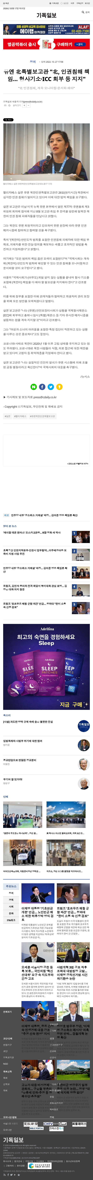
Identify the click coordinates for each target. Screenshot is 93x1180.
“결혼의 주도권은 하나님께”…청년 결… (20, 833)
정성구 (6, 783)
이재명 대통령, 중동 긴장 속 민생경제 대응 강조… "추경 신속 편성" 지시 (37, 1030)
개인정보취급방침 (55, 1161)
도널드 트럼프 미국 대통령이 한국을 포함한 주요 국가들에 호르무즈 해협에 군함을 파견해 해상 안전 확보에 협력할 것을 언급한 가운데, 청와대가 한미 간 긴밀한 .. (73, 927)
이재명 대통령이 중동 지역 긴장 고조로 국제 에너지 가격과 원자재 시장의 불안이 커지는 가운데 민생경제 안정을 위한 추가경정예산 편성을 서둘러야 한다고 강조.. (37, 1045)
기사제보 (40, 1161)
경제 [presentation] (11, 899)
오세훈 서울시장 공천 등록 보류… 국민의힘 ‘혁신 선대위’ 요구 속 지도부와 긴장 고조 (37, 973)
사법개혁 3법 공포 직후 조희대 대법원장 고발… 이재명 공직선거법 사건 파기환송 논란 (72, 973)
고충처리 (10, 1165)
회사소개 (7, 1161)
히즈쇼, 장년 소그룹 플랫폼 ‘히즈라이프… (64, 871)
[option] (24, 818)
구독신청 (79, 3)
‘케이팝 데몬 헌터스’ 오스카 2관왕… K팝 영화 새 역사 (31, 532)
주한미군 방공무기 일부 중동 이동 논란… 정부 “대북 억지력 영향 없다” (73, 1089)
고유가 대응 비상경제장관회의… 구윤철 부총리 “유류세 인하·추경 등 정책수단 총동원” (36, 1090)
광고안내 (18, 1161)
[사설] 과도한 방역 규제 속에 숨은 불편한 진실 (28, 722)
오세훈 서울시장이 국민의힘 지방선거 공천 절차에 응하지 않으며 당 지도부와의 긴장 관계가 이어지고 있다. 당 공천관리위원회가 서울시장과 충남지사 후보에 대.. (37, 990)
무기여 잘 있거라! (12, 779)
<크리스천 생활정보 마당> (77, 463)
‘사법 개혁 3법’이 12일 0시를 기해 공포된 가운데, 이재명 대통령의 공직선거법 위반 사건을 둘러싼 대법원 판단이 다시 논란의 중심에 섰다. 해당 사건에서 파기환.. (73, 990)
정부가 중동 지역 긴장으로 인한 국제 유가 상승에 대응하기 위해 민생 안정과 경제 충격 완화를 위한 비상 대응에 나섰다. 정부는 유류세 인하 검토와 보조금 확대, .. (37, 1107)
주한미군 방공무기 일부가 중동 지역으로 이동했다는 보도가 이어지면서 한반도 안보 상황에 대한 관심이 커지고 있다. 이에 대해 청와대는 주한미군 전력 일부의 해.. (73, 1104)
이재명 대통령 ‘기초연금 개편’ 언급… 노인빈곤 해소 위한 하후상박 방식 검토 (37, 914)
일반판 (65, 3)
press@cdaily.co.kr (33, 101)
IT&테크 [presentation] (11, 920)
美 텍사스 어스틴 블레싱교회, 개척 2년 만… (65, 833)
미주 (72, 3)
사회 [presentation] (11, 906)
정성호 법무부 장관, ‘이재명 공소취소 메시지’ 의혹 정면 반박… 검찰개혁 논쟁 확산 (73, 1032)
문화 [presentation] (11, 913)
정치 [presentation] (11, 893)
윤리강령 (21, 1165)
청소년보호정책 (73, 1161)
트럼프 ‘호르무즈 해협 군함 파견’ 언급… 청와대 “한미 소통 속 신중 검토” (73, 912)
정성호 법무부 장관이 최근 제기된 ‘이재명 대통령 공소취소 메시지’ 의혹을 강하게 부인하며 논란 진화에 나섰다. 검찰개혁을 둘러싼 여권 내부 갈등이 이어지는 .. (73, 1049)
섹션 (6, 3)
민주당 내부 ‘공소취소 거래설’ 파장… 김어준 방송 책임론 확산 (44, 515)
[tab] (11, 893)
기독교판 (55, 3)
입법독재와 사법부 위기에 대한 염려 (22, 741)
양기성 (6, 744)
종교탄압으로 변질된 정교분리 (19, 760)
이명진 (6, 764)
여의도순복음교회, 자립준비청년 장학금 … (21, 871)
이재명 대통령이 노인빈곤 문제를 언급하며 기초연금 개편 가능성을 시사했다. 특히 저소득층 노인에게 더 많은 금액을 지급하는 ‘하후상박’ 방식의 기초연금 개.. (37, 931)
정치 (33, 61)
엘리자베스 (21, 416)
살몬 (8, 416)
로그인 (87, 3)
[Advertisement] (46, 489)
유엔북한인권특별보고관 (43, 416)
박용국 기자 (17, 101)
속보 (6, 515)
